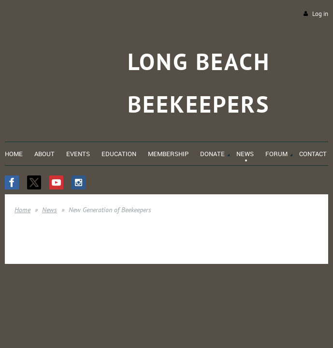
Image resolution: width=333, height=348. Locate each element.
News (49, 209)
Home (22, 209)
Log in (320, 14)
